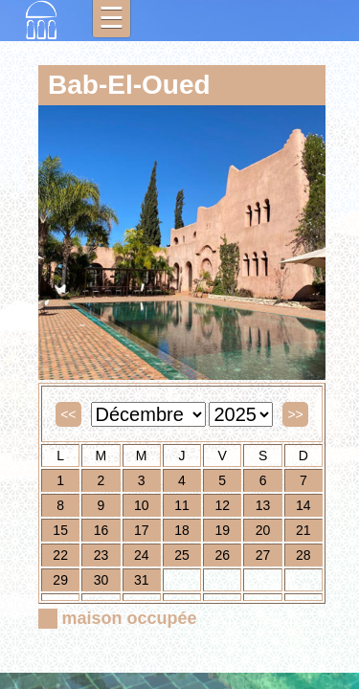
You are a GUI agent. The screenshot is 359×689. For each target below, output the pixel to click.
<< (68, 414)
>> (295, 414)
